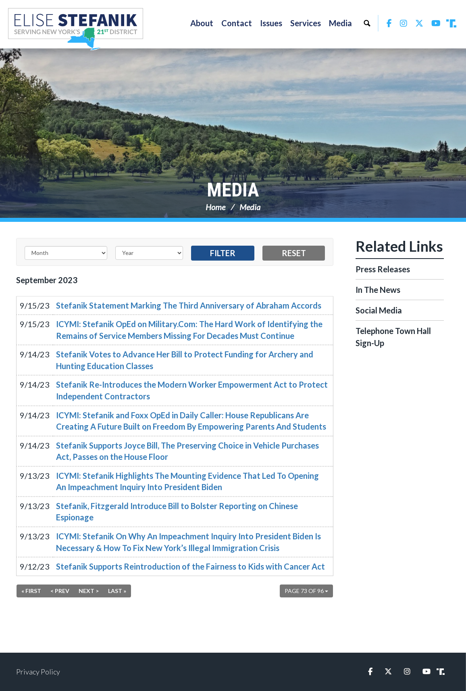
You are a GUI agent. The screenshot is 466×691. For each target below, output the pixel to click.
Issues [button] (271, 23)
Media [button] (340, 23)
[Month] (66, 253)
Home (215, 207)
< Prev (59, 590)
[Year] (149, 253)
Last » (117, 590)
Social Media (379, 310)
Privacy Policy (38, 671)
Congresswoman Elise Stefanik (75, 29)
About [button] (201, 23)
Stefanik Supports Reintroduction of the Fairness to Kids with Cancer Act (190, 566)
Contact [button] (236, 23)
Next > (89, 590)
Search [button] (367, 23)
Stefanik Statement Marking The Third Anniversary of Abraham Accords (188, 305)
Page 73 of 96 (306, 590)
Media (233, 189)
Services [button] (305, 23)
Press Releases (383, 269)
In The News (378, 289)
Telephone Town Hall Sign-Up (393, 337)
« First (31, 590)
